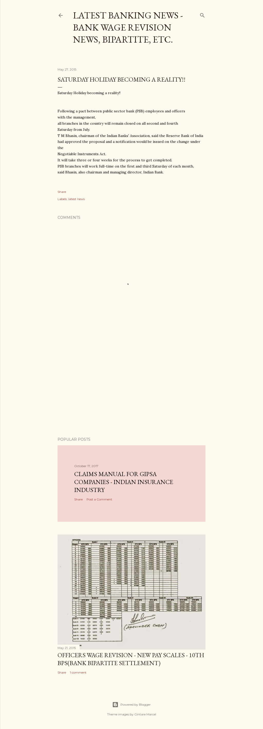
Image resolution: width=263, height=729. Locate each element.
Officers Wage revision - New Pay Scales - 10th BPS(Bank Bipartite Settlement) (131, 659)
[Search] (202, 14)
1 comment (78, 672)
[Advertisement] (131, 388)
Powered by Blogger (131, 705)
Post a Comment (99, 499)
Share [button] (62, 192)
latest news (76, 199)
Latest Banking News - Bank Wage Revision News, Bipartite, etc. (128, 27)
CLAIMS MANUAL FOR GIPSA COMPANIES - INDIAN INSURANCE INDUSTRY (123, 482)
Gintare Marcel (145, 714)
